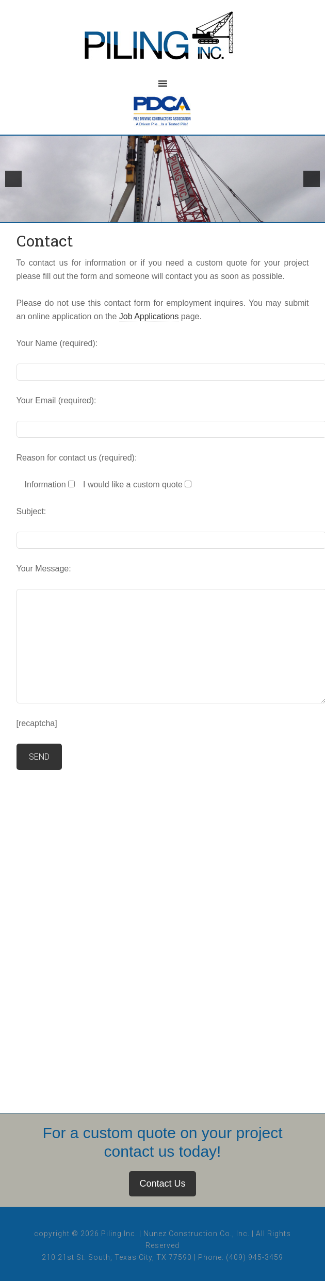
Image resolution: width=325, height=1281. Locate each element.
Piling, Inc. (162, 41)
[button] (13, 179)
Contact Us (162, 1183)
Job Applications (149, 316)
